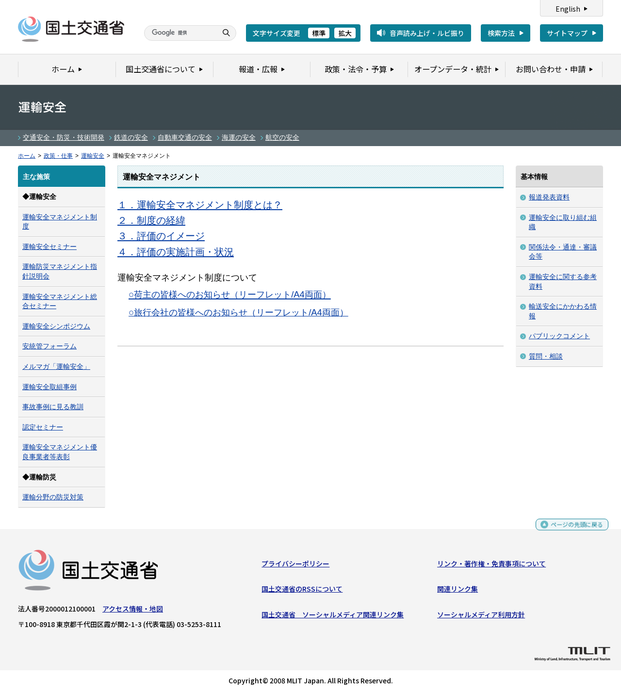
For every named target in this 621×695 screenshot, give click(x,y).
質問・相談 (546, 356)
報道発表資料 (549, 197)
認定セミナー (42, 427)
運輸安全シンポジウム (56, 326)
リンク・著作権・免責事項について (491, 566)
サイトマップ (567, 33)
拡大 (345, 33)
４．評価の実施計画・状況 (175, 252)
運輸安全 (92, 155)
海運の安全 (239, 137)
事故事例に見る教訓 (52, 407)
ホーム (26, 155)
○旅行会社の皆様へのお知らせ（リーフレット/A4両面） (238, 312)
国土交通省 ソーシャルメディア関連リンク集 (332, 616)
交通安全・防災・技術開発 (63, 137)
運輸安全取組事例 (49, 387)
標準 (319, 33)
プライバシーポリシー (295, 566)
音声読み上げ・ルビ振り (427, 33)
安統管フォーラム (49, 346)
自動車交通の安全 (185, 137)
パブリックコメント (559, 336)
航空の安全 (282, 137)
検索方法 (501, 33)
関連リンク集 (457, 591)
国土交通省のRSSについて (302, 591)
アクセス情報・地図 (132, 611)
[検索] (179, 33)
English (568, 9)
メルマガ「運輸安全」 (56, 366)
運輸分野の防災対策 (52, 497)
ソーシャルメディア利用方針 (481, 616)
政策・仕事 (58, 155)
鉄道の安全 (131, 137)
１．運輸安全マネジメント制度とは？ (199, 204)
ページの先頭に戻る (573, 530)
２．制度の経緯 (151, 220)
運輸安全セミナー (49, 246)
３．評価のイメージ (161, 236)
